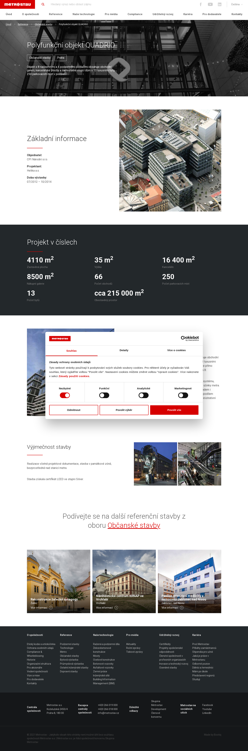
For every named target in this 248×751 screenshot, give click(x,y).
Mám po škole (200, 671)
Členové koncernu (156, 715)
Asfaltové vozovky (103, 667)
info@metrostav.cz (108, 713)
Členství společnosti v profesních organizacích (172, 657)
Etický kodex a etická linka (41, 644)
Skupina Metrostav (157, 703)
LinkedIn (206, 713)
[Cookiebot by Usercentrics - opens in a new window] (183, 338)
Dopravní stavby (69, 671)
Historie (31, 659)
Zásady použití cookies (74, 376)
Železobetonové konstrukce (102, 650)
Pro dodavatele (211, 14)
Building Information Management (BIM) (104, 681)
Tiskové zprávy (134, 652)
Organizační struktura (39, 663)
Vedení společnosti (37, 671)
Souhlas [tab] (71, 350)
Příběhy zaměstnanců (204, 648)
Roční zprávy (133, 648)
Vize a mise (33, 675)
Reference (55, 14)
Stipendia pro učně (202, 652)
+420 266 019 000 (108, 705)
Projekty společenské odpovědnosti (171, 650)
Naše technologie (84, 14)
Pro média (111, 14)
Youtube (207, 709)
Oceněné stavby (168, 667)
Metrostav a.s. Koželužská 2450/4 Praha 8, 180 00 (57, 709)
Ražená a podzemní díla (106, 644)
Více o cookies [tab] (176, 350)
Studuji (196, 679)
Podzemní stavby (69, 644)
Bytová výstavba (69, 659)
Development (158, 709)
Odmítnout (73, 409)
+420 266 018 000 (108, 709)
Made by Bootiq (212, 734)
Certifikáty (165, 644)
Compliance (135, 14)
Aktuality (131, 644)
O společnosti (30, 14)
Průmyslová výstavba (72, 663)
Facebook (207, 705)
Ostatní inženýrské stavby (74, 667)
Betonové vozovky (103, 663)
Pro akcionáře (34, 667)
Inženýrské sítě (101, 675)
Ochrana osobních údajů (40, 648)
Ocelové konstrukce (104, 659)
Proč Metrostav (200, 644)
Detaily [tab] (124, 350)
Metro (63, 652)
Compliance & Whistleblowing (35, 654)
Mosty (96, 655)
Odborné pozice (201, 663)
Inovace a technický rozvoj (173, 663)
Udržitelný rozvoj (163, 14)
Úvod (9, 14)
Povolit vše (174, 409)
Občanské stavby (43, 24)
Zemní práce (100, 671)
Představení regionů (203, 675)
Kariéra (188, 14)
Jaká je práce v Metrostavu (200, 657)
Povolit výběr (124, 409)
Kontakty (237, 14)
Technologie (67, 648)
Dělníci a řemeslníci (202, 667)
